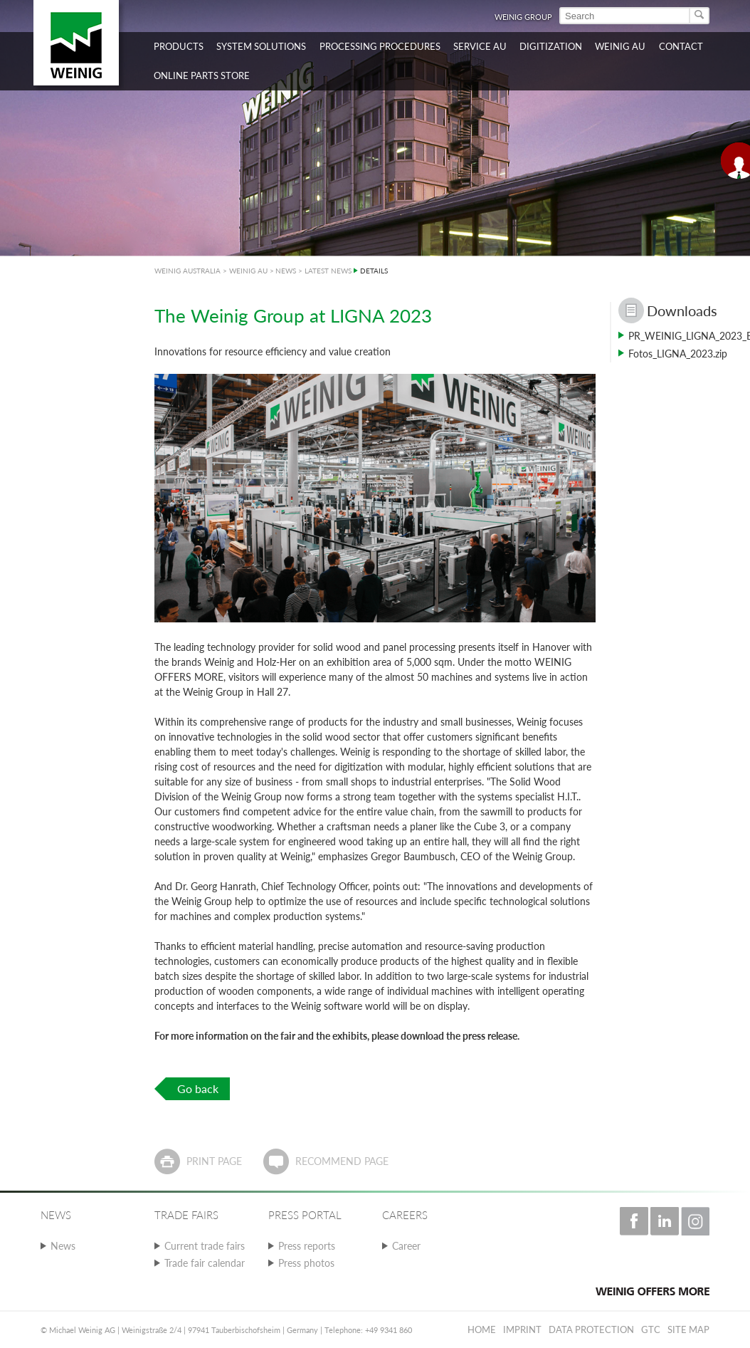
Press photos (306, 1263)
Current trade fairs (204, 1246)
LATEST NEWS (328, 270)
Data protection (591, 1329)
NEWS (285, 270)
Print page (214, 1161)
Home (482, 1329)
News (63, 1246)
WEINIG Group (523, 16)
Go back (197, 1088)
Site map (688, 1329)
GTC (650, 1329)
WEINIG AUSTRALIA (187, 270)
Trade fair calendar (204, 1263)
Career (406, 1246)
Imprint (522, 1329)
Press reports (306, 1246)
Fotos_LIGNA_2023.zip (677, 354)
